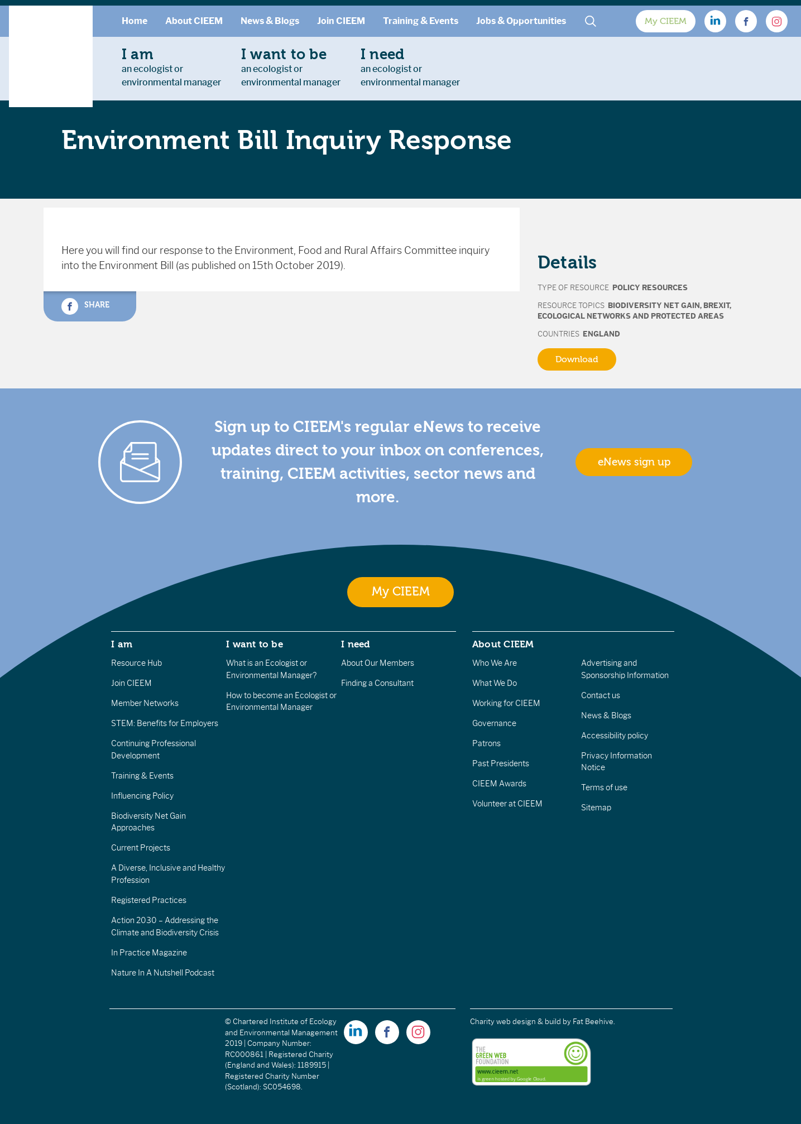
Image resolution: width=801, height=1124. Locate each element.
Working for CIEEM (506, 703)
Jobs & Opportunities (521, 21)
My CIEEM (666, 21)
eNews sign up (634, 462)
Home (134, 21)
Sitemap (596, 808)
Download (576, 359)
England (601, 334)
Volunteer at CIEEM (507, 804)
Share (85, 306)
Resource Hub (136, 663)
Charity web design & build (515, 1021)
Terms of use (604, 787)
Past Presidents (500, 763)
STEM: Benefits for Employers (164, 723)
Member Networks (145, 703)
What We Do (494, 683)
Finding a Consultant (377, 683)
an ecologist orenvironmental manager (171, 67)
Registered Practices (148, 900)
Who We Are (494, 663)
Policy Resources (650, 288)
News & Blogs (270, 21)
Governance (494, 723)
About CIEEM (194, 21)
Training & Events (420, 21)
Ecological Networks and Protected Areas (631, 316)
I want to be (254, 644)
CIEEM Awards (499, 784)
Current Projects (140, 848)
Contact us (600, 695)
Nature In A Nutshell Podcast (162, 973)
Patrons (486, 743)
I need (355, 644)
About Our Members (377, 663)
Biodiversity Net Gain (654, 305)
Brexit (716, 305)
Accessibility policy (614, 736)
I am (121, 644)
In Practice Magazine (149, 953)
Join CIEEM (341, 21)
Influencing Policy (142, 796)
